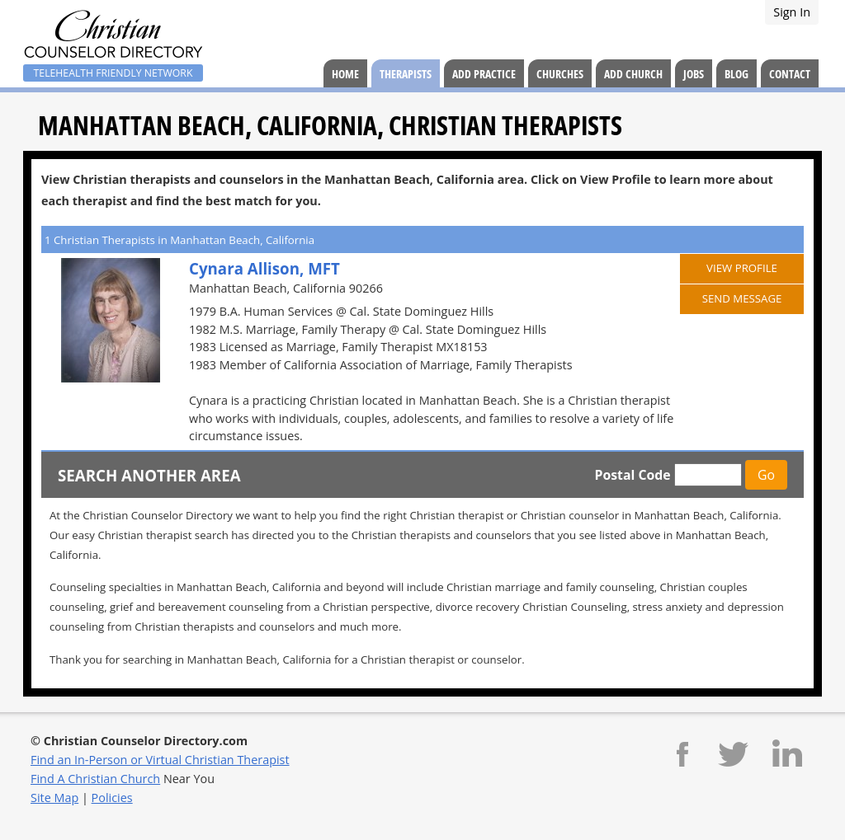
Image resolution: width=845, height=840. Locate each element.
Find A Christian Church (95, 778)
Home (345, 74)
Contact (789, 74)
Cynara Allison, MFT (264, 268)
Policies (112, 797)
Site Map (54, 797)
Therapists (406, 74)
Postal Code (632, 475)
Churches (559, 74)
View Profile (741, 267)
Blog (736, 74)
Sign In (791, 12)
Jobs (693, 74)
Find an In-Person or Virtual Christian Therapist (160, 759)
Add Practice (484, 74)
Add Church (633, 74)
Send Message (742, 298)
